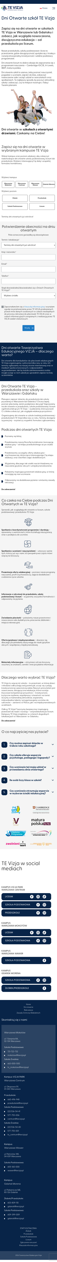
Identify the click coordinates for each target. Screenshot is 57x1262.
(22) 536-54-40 (14, 1127)
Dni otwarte (28, 1007)
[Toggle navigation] (54, 8)
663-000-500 (14, 1064)
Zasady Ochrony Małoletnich (28, 1013)
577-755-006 (13, 1115)
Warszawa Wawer (35, 184)
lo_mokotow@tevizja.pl (18, 1067)
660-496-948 (13, 1100)
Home (28, 1004)
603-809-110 (13, 1203)
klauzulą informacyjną (34, 307)
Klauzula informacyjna (28, 1245)
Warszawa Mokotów (8, 184)
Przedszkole (42, 198)
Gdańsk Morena (49, 184)
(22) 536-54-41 (14, 1111)
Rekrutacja (28, 1010)
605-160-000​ (13, 1167)
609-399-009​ (14, 1215)
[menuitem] (43, 8)
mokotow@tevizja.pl (17, 1055)
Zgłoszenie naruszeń (28, 1242)
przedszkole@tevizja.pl (18, 1103)
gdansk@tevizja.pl (16, 1207)
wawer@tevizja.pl (16, 1171)
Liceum (42, 206)
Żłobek (15, 198)
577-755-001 (13, 1131)
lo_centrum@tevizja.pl (18, 1135)
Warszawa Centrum (22, 184)
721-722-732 (13, 1052)
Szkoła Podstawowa (15, 206)
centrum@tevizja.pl (16, 1119)
